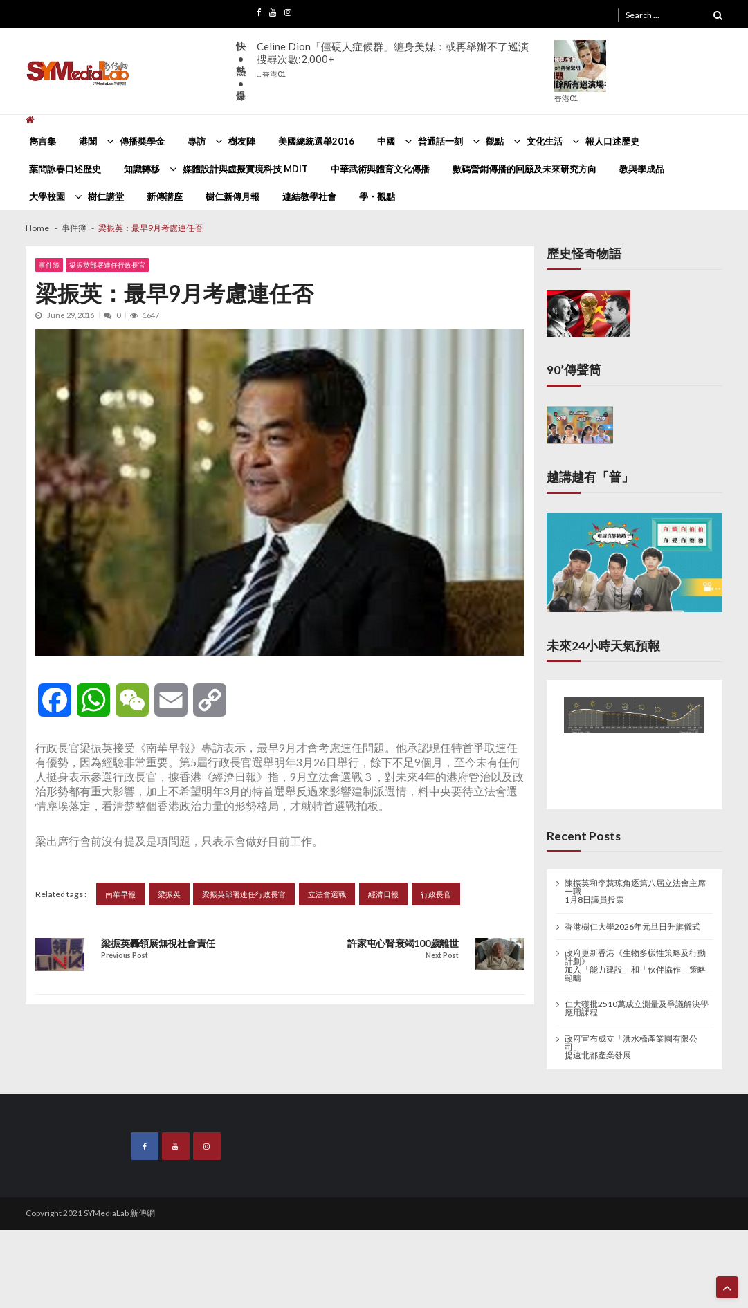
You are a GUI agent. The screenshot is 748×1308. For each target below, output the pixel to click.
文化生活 (545, 141)
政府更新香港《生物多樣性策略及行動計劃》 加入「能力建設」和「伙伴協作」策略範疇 (635, 965)
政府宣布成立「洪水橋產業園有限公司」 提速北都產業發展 (631, 1047)
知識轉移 (142, 168)
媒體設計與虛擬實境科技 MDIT (245, 168)
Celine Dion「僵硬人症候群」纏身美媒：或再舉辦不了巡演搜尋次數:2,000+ (393, 59)
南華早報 (120, 894)
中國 (386, 141)
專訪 (197, 141)
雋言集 (42, 141)
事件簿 (49, 265)
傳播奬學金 (142, 141)
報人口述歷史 (612, 141)
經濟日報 (383, 894)
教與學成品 (641, 168)
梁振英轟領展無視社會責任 (158, 943)
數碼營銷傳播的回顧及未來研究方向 (524, 168)
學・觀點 (377, 196)
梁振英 (169, 894)
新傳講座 (165, 196)
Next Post (442, 955)
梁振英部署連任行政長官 (107, 265)
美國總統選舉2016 (316, 141)
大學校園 (47, 196)
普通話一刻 (440, 141)
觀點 (495, 141)
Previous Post (124, 955)
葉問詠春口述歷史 (65, 168)
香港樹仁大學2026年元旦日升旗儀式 (632, 927)
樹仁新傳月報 (232, 196)
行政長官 (436, 894)
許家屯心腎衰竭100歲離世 (402, 943)
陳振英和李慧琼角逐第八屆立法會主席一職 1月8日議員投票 (635, 891)
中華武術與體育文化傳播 (380, 168)
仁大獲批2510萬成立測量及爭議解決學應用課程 (637, 1008)
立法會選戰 (327, 894)
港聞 (88, 141)
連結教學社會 (309, 196)
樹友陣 (241, 141)
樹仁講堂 (106, 196)
